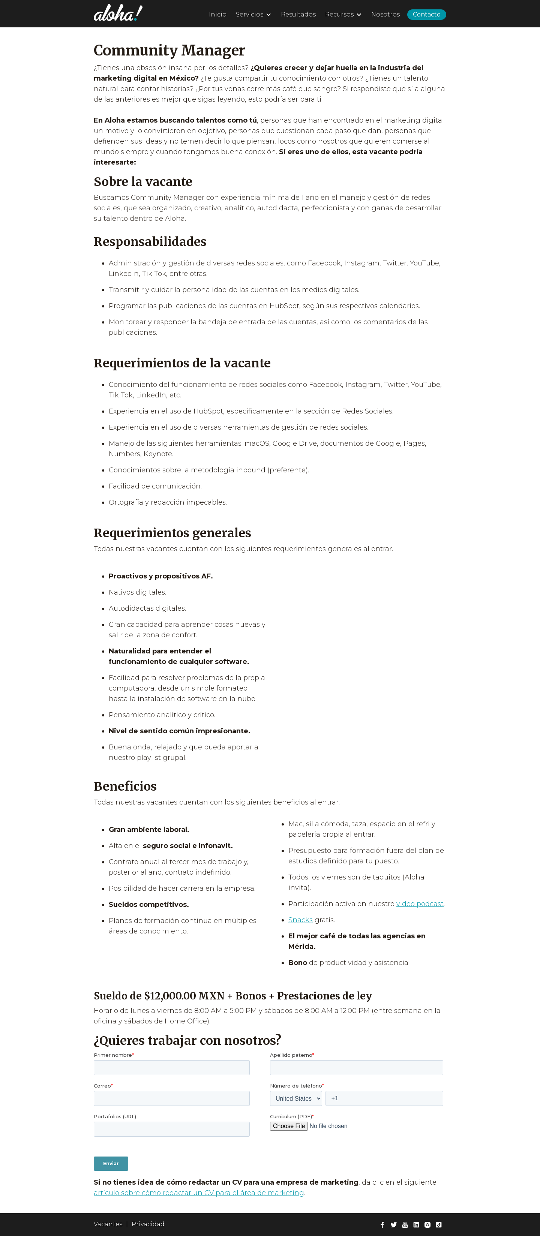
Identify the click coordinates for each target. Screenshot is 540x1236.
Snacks (300, 920)
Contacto (427, 14)
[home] (118, 12)
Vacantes (108, 1224)
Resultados (298, 14)
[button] (252, 13)
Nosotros (385, 14)
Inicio (217, 14)
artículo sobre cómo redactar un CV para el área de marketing (199, 1193)
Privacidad (148, 1224)
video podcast (420, 904)
